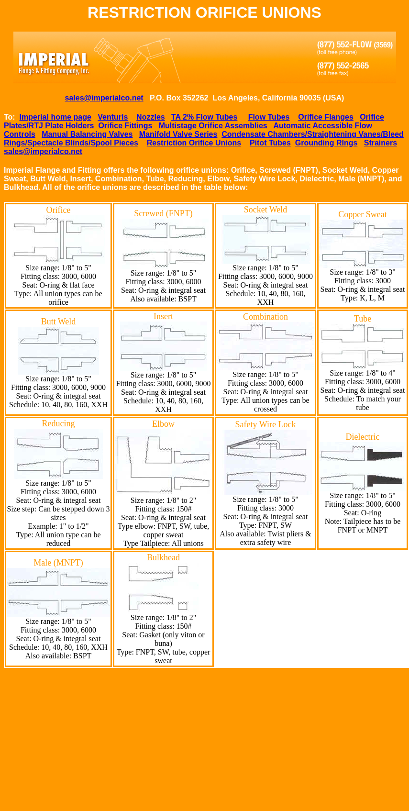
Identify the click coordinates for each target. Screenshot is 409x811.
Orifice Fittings (125, 126)
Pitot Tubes (270, 143)
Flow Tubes (269, 117)
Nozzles (150, 117)
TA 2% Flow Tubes (204, 117)
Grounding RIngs (326, 143)
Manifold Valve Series (178, 134)
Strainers (380, 143)
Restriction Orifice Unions (194, 143)
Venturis (113, 117)
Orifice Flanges (326, 117)
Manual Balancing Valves (87, 134)
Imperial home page (55, 117)
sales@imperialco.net (104, 98)
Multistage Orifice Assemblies (213, 126)
